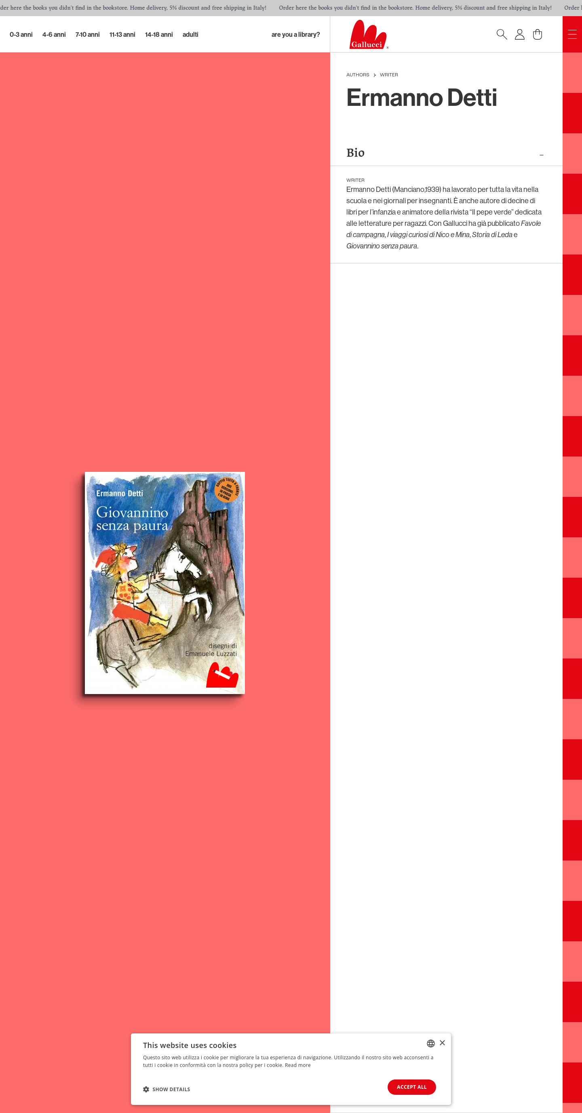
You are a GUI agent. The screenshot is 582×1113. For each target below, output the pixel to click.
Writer (389, 75)
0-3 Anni (21, 34)
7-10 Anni (88, 34)
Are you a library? (296, 34)
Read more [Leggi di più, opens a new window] (298, 1065)
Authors (357, 75)
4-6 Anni (54, 34)
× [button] (442, 1043)
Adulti (190, 34)
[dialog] (291, 1069)
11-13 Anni (122, 34)
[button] (166, 1089)
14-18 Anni (159, 34)
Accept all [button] (412, 1087)
